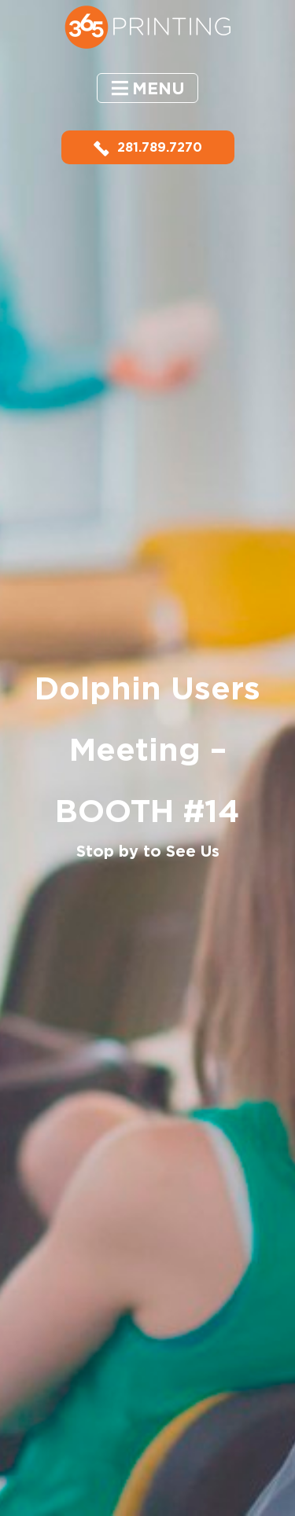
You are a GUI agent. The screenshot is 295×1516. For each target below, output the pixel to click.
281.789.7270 (148, 147)
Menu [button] (158, 88)
